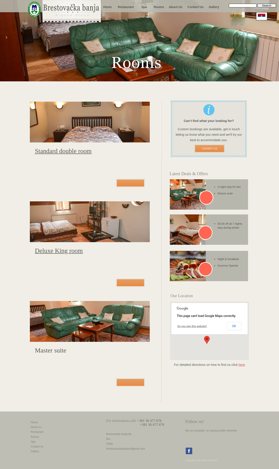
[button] (207, 340)
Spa (33, 441)
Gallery (35, 451)
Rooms (35, 436)
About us (36, 427)
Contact (35, 446)
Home (34, 422)
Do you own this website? (192, 326)
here (241, 364)
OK (234, 326)
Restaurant (37, 431)
